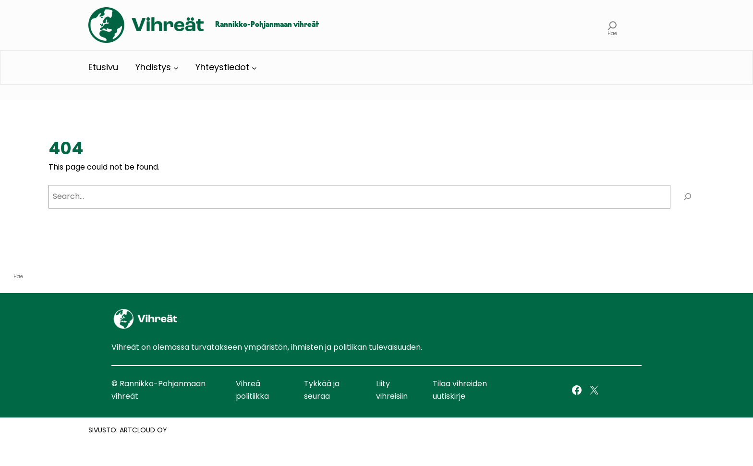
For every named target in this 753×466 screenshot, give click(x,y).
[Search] (687, 196)
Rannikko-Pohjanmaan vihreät (267, 25)
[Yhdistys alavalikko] (176, 67)
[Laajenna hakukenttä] (612, 25)
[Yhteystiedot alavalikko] (254, 67)
